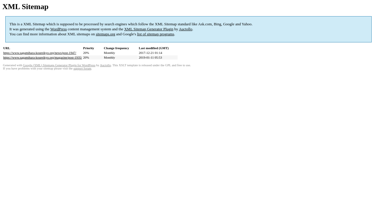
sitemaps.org (105, 34)
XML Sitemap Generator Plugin (148, 29)
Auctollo (185, 29)
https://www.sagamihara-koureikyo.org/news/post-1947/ (39, 52)
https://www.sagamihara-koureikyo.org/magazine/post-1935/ (42, 57)
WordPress (58, 29)
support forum (82, 68)
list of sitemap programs (155, 34)
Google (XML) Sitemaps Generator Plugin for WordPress (59, 65)
